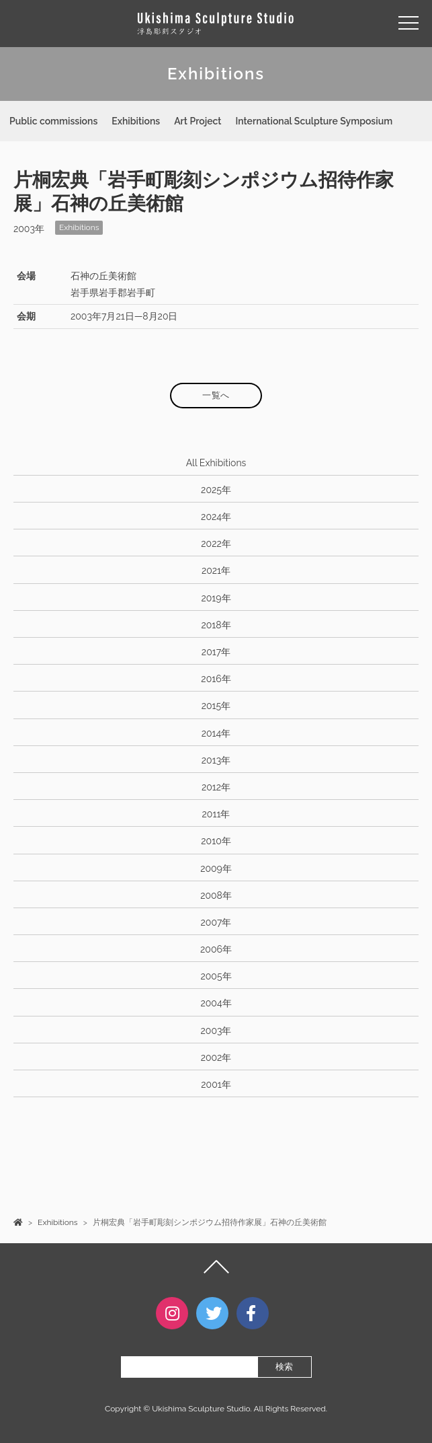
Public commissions (53, 121)
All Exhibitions (216, 462)
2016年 (215, 678)
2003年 (216, 1030)
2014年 (216, 733)
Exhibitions (136, 121)
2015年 (216, 705)
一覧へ (216, 395)
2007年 (216, 922)
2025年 (216, 489)
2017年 (216, 651)
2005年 (215, 976)
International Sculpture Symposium (313, 121)
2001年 (215, 1084)
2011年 (216, 814)
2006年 (216, 949)
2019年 (215, 598)
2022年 (215, 543)
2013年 (216, 760)
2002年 (216, 1057)
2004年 (215, 1003)
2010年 (215, 841)
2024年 (216, 516)
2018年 (215, 625)
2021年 (216, 570)
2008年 (216, 895)
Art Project (197, 121)
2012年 (216, 787)
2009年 (216, 868)
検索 (284, 1367)
